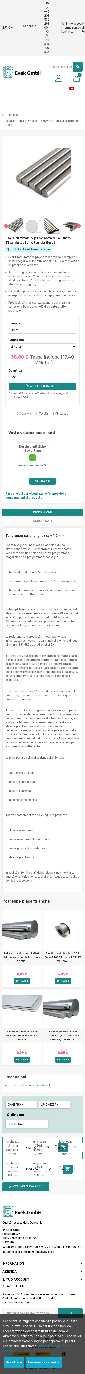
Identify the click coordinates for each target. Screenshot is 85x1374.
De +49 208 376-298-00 (47, 15)
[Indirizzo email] (30, 1313)
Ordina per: (16, 1115)
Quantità (15, 370)
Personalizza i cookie (43, 1362)
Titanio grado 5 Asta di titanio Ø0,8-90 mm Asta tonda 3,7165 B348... (63, 1035)
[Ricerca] (66, 67)
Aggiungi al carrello (25, 1186)
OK (70, 1313)
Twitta (42, 413)
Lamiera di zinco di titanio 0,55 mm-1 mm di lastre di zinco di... (22, 1035)
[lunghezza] (42, 346)
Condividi (24, 413)
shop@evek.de (45, 1252)
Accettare (14, 1362)
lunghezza (16, 340)
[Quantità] (42, 377)
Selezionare (18, 1124)
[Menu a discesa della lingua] (29, 28)
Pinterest (60, 413)
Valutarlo (42, 481)
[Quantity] (48, 1147)
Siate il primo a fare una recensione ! (26, 1085)
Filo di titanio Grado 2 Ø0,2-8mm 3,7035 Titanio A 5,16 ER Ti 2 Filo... (63, 957)
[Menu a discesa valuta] (7, 28)
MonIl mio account (72, 23)
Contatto (67, 31)
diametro (15, 323)
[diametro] (42, 330)
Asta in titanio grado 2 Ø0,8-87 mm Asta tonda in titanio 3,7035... (22, 957)
